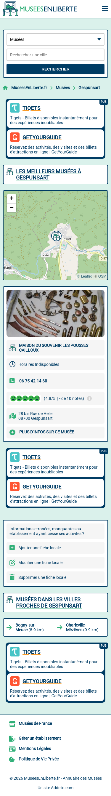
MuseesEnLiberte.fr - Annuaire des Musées (63, 778)
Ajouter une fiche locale (39, 547)
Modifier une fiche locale (40, 562)
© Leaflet (84, 276)
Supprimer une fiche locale (42, 577)
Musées (63, 87)
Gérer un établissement (40, 738)
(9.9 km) (82, 627)
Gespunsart (89, 87)
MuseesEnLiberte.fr (29, 87)
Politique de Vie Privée (39, 759)
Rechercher (55, 69)
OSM (102, 276)
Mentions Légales (35, 748)
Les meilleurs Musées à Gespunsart (48, 174)
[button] (55, 235)
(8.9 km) (29, 627)
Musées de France (35, 723)
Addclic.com (62, 787)
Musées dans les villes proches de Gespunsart (49, 602)
